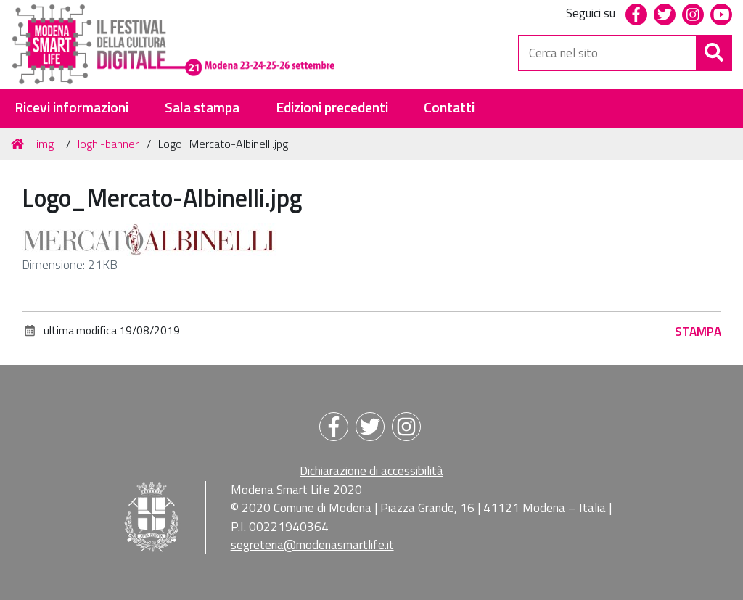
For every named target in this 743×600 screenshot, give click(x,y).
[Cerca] (714, 53)
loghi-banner (108, 143)
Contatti (449, 107)
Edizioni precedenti (332, 107)
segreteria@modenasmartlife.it (312, 544)
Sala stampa (202, 107)
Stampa (698, 331)
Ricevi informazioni (71, 107)
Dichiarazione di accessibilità (371, 470)
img (45, 143)
